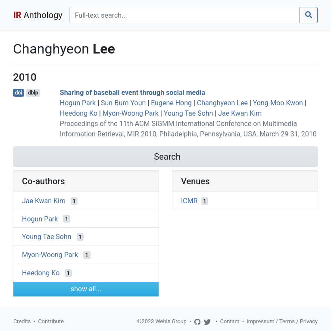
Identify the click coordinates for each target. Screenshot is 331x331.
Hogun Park (78, 103)
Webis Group (171, 321)
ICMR (189, 201)
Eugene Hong (171, 103)
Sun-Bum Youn (123, 103)
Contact (230, 321)
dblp (33, 93)
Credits (22, 321)
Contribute (51, 321)
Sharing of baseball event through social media (132, 92)
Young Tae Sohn (188, 113)
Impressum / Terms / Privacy (282, 321)
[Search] (184, 15)
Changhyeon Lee (222, 103)
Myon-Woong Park (131, 113)
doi (18, 93)
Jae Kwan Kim (240, 113)
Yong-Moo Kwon (278, 103)
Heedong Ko (78, 113)
